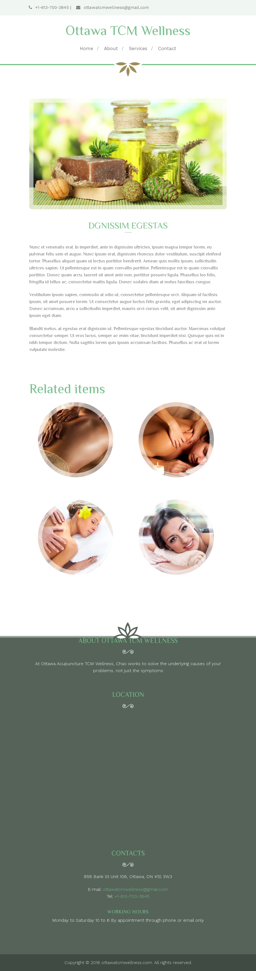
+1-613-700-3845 (49, 7)
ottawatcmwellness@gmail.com (112, 7)
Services (138, 48)
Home (86, 48)
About (111, 48)
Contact (167, 48)
